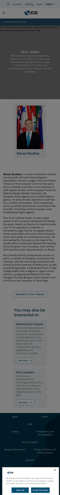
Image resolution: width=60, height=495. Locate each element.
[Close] (55, 472)
